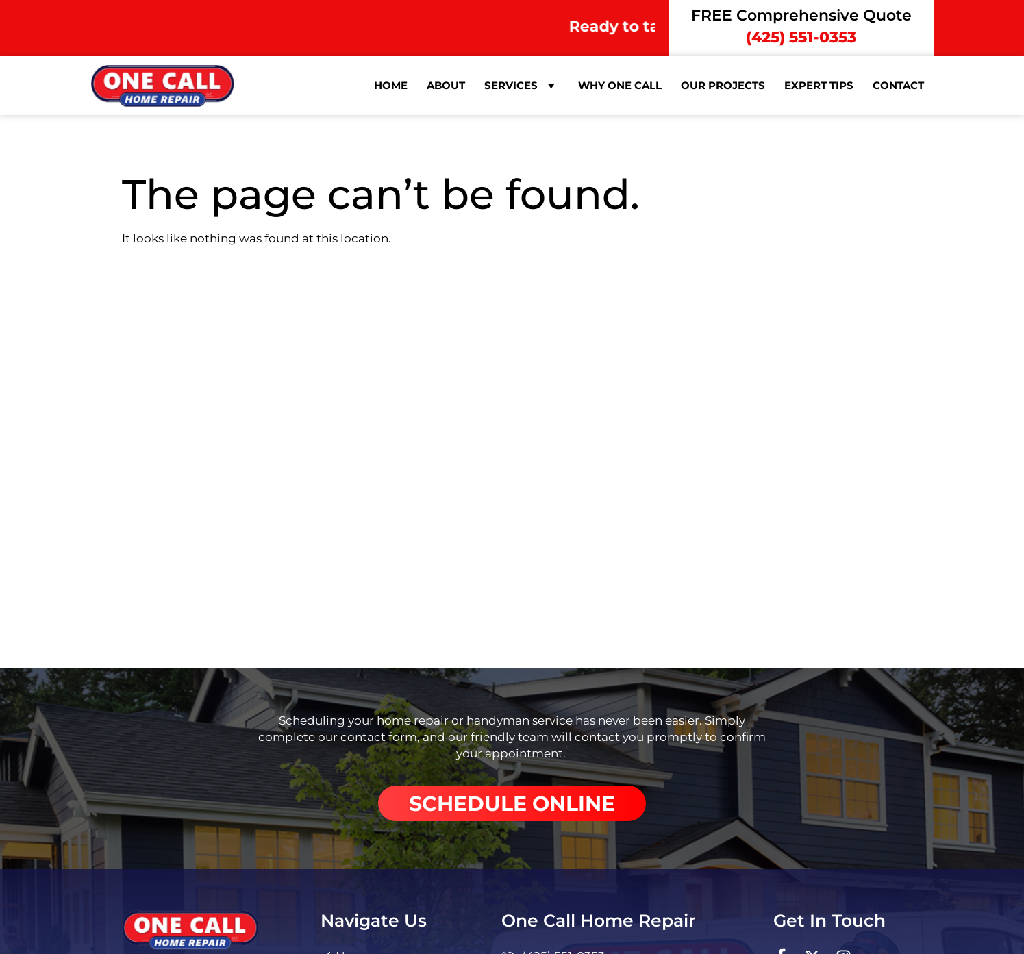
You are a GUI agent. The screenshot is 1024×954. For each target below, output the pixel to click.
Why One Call (620, 85)
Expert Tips (818, 85)
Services (521, 85)
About (446, 85)
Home (391, 85)
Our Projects (723, 85)
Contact (898, 85)
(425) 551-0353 (801, 37)
